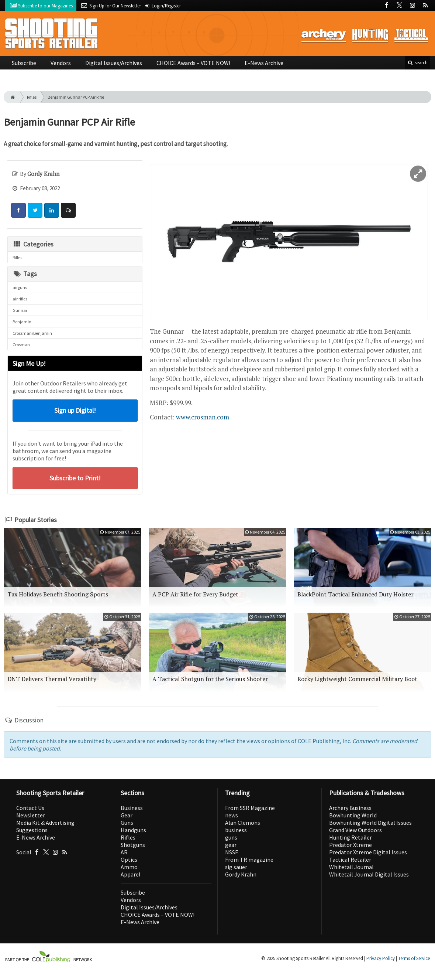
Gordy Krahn (240, 874)
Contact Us (30, 807)
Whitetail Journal (351, 867)
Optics (129, 859)
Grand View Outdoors (355, 830)
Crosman (21, 344)
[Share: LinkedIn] (51, 210)
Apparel (131, 874)
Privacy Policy (380, 958)
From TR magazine (249, 859)
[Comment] (68, 210)
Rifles (32, 97)
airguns (20, 287)
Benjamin (22, 321)
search (417, 62)
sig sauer (236, 867)
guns (231, 837)
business (236, 830)
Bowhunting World (353, 815)
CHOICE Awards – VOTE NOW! (193, 63)
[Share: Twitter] (35, 210)
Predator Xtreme (350, 844)
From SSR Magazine (250, 807)
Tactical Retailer (350, 859)
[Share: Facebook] (18, 210)
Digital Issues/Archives (113, 63)
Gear (126, 815)
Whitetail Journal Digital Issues (369, 874)
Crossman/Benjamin (32, 333)
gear (231, 844)
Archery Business (350, 807)
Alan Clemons (242, 822)
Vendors (61, 63)
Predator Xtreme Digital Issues (368, 852)
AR (124, 852)
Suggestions (32, 830)
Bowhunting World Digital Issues (370, 822)
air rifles (20, 299)
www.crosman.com (202, 417)
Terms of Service (414, 958)
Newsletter (30, 815)
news (231, 815)
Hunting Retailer (350, 837)
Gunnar (20, 310)
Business (132, 807)
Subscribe (24, 63)
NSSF (231, 852)
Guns (127, 822)
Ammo (129, 867)
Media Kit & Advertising (45, 822)
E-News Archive (264, 63)
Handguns (133, 830)
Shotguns (133, 844)
